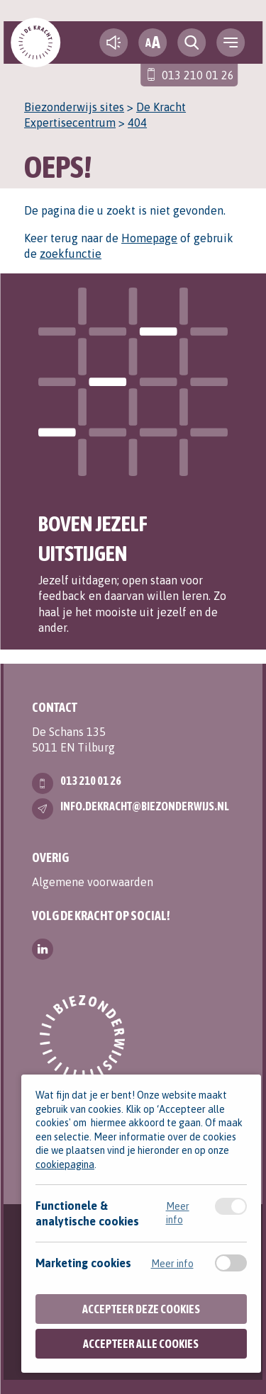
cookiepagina (64, 1164)
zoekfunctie (70, 253)
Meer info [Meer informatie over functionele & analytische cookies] (177, 1212)
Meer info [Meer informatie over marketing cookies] (172, 1263)
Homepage (149, 238)
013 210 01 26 (198, 75)
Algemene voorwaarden (92, 882)
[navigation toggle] (230, 42)
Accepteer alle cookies (141, 1343)
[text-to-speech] (113, 42)
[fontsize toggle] (152, 42)
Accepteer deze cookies (141, 1309)
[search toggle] (191, 42)
